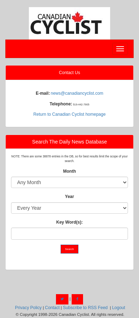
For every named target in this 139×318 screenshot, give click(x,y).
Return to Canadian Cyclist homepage (70, 114)
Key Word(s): (69, 222)
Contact (52, 307)
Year (69, 196)
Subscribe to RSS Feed (85, 307)
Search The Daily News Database (69, 142)
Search (69, 249)
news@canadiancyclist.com (77, 93)
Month (69, 171)
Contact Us (69, 72)
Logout (118, 307)
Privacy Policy (28, 307)
